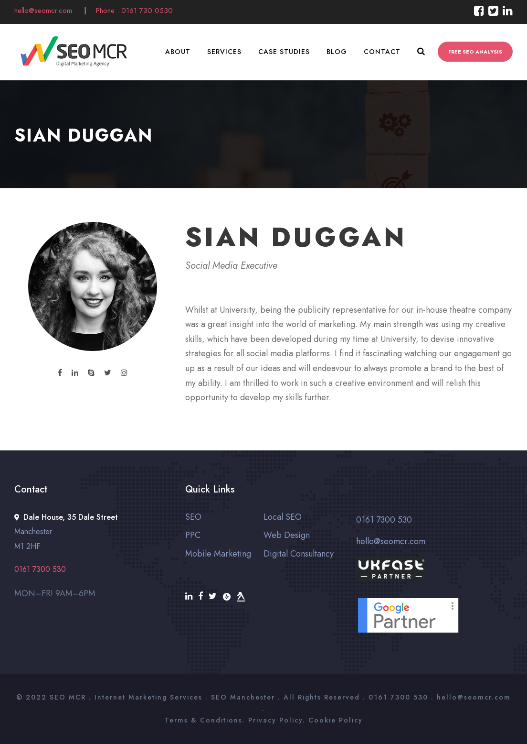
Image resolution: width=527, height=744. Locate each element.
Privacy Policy (275, 720)
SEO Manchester (243, 697)
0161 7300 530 (384, 520)
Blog (337, 51)
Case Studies (284, 51)
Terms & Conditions (203, 720)
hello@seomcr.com (44, 10)
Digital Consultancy (299, 553)
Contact (382, 51)
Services (224, 51)
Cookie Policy (335, 720)
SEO (193, 517)
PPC (192, 535)
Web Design (287, 535)
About (177, 51)
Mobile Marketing (218, 553)
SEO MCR (68, 697)
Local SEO (283, 517)
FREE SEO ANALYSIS (475, 51)
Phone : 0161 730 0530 (134, 10)
